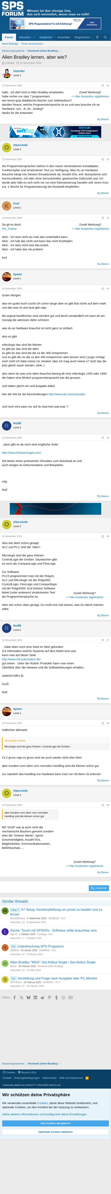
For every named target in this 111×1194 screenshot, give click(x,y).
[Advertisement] (84, 114)
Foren (9, 37)
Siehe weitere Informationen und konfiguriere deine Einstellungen (44, 1169)
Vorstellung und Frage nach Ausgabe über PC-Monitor (57, 1033)
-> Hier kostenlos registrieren (84, 146)
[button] (34, 37)
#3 (108, 251)
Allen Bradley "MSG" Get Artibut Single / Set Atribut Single (53, 1017)
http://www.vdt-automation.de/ (21, 714)
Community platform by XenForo (32, 1140)
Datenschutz (49, 1132)
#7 (108, 695)
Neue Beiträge (10, 43)
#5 (108, 492)
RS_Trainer (9, 262)
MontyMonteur (17, 973)
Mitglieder (45, 37)
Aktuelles (25, 37)
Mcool (13, 1021)
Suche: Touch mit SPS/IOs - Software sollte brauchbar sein (53, 985)
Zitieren (104, 152)
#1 (108, 85)
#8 (108, 778)
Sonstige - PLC (45, 989)
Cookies (9, 1127)
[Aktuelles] (97, 37)
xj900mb (14, 1005)
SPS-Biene (16, 1037)
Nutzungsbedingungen (27, 1132)
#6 (108, 591)
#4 (108, 343)
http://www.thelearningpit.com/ (21, 507)
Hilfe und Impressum (71, 1132)
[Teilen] (102, 85)
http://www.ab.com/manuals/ (66, 449)
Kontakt (7, 1132)
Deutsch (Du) (27, 1127)
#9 (108, 859)
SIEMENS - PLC (56, 973)
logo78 (13, 989)
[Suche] (105, 37)
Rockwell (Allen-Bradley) (50, 1021)
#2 (108, 193)
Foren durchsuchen (32, 43)
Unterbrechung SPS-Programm (40, 1001)
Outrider (9, 62)
